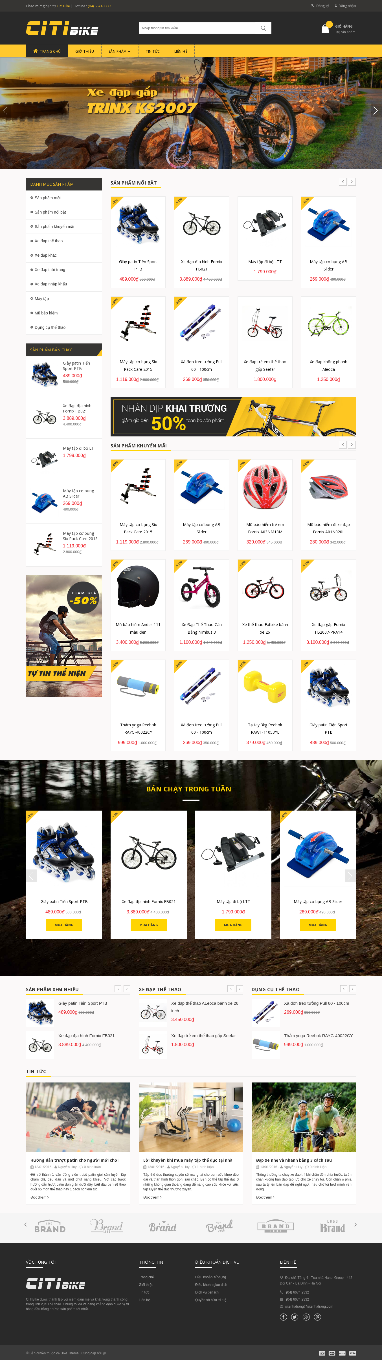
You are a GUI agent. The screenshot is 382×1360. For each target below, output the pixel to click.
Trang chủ (146, 1277)
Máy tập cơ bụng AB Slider (78, 493)
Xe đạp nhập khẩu (51, 284)
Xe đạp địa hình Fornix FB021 (77, 408)
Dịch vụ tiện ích (207, 1292)
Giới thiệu (146, 1285)
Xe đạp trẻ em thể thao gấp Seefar (203, 1035)
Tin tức (144, 1292)
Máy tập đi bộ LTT (79, 448)
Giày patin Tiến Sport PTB (76, 365)
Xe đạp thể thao (49, 241)
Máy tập (42, 298)
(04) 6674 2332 (99, 6)
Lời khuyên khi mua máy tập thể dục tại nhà (187, 1160)
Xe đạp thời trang (50, 269)
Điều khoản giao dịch (211, 1285)
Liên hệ (144, 1300)
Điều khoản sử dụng (210, 1277)
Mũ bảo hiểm (46, 313)
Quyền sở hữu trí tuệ (211, 1300)
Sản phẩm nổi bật (50, 212)
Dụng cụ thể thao (50, 327)
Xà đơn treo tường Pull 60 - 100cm (316, 1003)
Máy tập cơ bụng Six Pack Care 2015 (80, 536)
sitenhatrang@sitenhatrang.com (309, 1306)
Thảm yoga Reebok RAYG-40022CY (318, 1035)
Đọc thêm (39, 1197)
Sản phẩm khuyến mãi (54, 226)
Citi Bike (63, 6)
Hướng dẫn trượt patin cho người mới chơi (74, 1160)
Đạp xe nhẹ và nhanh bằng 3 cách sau (294, 1160)
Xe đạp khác (46, 255)
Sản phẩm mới (48, 198)
